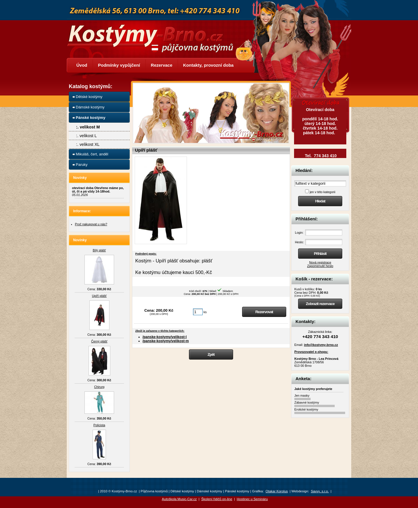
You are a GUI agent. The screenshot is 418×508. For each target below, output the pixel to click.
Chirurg (99, 387)
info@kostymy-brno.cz (321, 344)
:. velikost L (86, 135)
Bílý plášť (99, 250)
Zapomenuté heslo (320, 266)
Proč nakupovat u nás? (91, 224)
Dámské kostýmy (90, 107)
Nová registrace (320, 262)
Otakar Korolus (277, 491)
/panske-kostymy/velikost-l (165, 337)
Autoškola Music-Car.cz (179, 499)
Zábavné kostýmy (306, 402)
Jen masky (301, 395)
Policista (99, 425)
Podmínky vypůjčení (119, 65)
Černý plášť (99, 341)
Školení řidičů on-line (216, 499)
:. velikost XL (88, 144)
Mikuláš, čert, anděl (92, 154)
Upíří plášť (99, 295)
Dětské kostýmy (89, 97)
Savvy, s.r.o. (320, 491)
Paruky (81, 164)
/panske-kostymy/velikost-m (166, 341)
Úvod (81, 65)
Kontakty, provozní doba (208, 65)
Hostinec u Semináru (252, 499)
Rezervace (161, 65)
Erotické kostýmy (306, 409)
